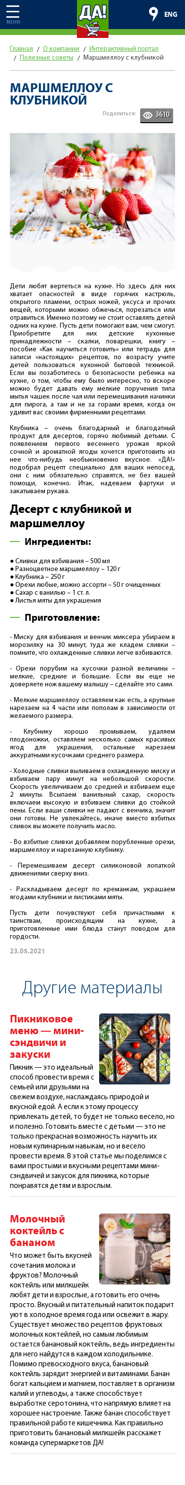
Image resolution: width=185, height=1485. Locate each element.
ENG (171, 15)
